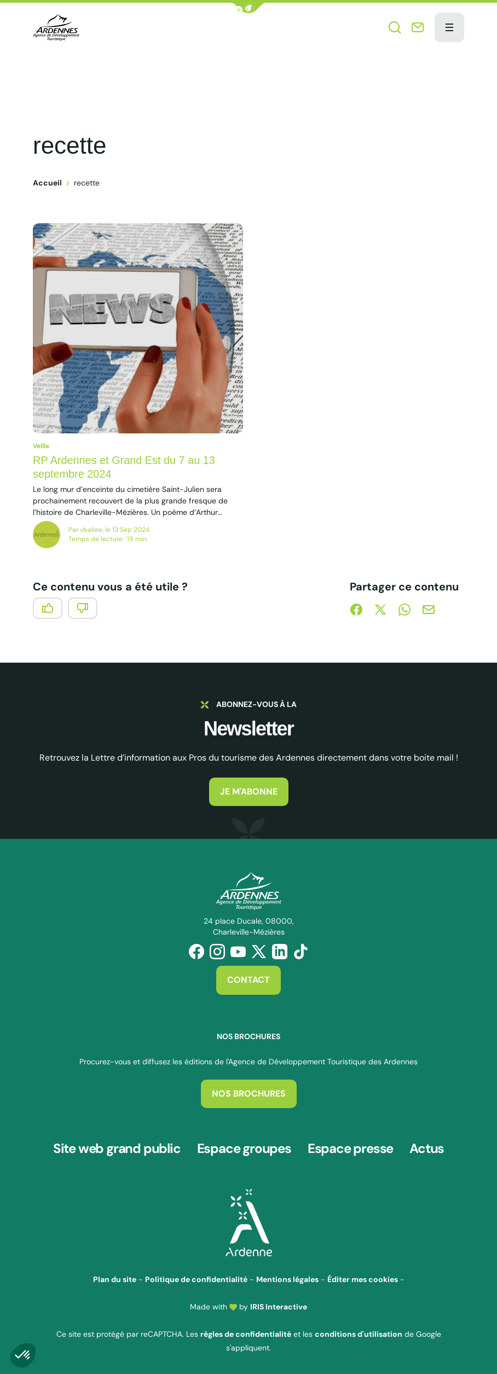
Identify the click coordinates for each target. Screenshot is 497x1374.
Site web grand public (117, 1147)
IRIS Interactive (278, 1304)
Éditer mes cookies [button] (362, 1277)
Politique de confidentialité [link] (196, 1277)
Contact (248, 979)
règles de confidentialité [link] (245, 1332)
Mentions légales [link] (287, 1277)
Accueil (47, 183)
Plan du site (114, 1277)
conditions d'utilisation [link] (358, 1332)
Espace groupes (244, 1147)
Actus (426, 1147)
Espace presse (350, 1147)
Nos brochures (249, 1093)
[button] (248, 8)
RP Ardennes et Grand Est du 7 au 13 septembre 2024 (124, 467)
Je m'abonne (249, 791)
